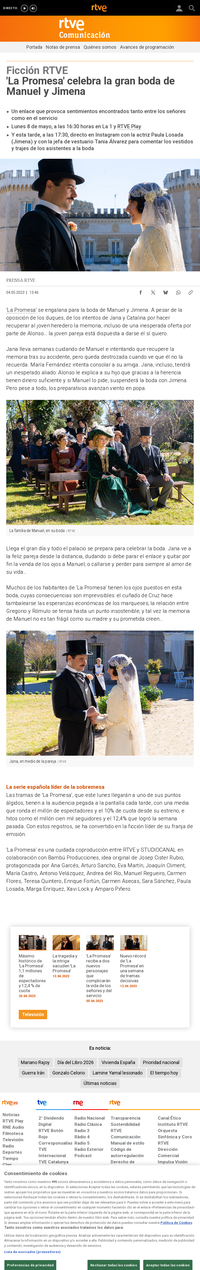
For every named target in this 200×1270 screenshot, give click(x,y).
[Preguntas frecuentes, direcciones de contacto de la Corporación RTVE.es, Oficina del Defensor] (156, 1224)
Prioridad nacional (161, 1062)
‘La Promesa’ (21, 310)
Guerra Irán (33, 1073)
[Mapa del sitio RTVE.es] (138, 1227)
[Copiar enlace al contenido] (190, 291)
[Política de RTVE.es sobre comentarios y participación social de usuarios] (182, 1227)
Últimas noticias (100, 1083)
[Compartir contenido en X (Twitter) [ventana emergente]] (153, 291)
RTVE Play (129, 126)
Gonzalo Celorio (68, 1073)
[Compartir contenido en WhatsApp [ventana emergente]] (178, 291)
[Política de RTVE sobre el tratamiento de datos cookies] (61, 1227)
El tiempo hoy (164, 1073)
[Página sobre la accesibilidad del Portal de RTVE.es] (118, 1224)
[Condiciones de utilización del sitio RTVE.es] (8, 1227)
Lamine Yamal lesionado (117, 1073)
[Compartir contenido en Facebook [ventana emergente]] (140, 291)
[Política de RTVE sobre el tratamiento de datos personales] (32, 1227)
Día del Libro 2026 (76, 1062)
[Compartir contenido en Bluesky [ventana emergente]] (165, 291)
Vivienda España (118, 1062)
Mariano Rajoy (35, 1062)
